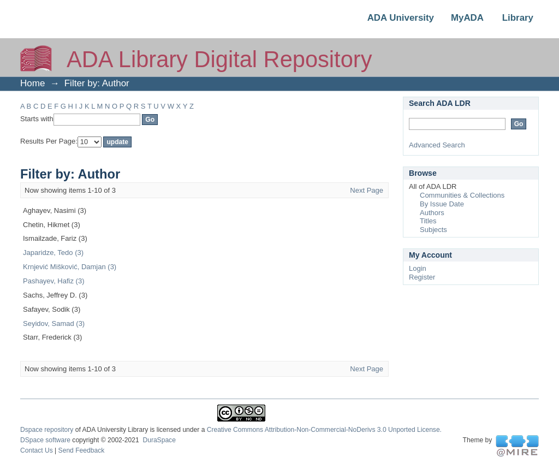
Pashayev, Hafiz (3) (53, 281)
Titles (428, 221)
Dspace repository (46, 430)
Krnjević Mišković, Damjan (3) (69, 267)
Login (417, 268)
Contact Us (36, 450)
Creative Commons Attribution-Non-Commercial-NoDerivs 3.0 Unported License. (324, 430)
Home (32, 83)
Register (422, 277)
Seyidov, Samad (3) (54, 323)
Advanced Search (437, 145)
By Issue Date (442, 204)
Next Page (366, 190)
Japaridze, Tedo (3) (53, 252)
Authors (432, 213)
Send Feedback (81, 450)
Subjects (433, 229)
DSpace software (45, 440)
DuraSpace (158, 440)
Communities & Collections (462, 195)
